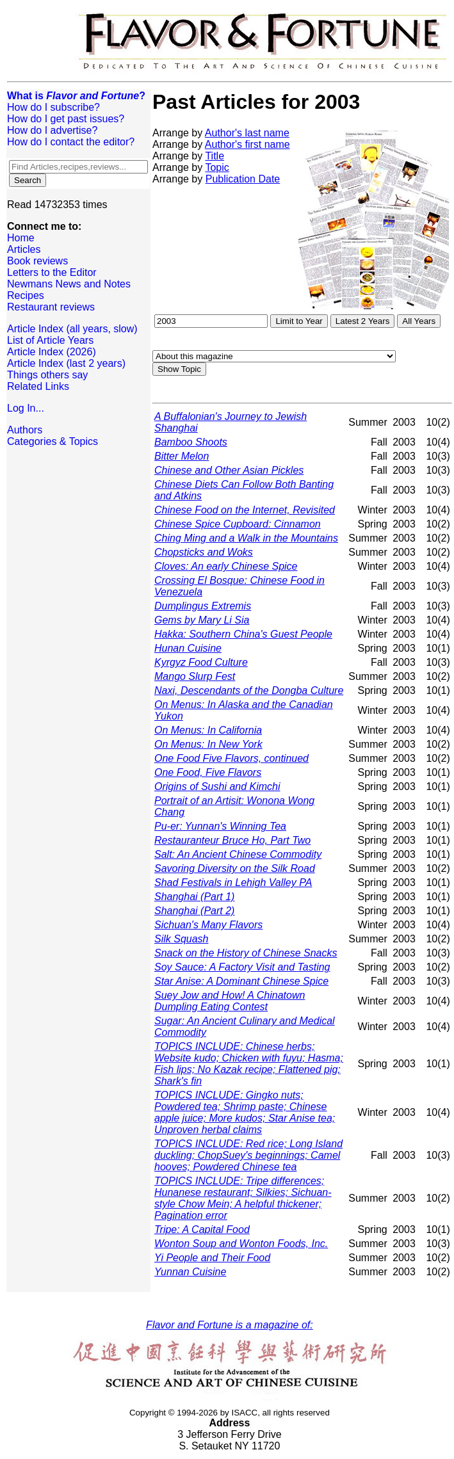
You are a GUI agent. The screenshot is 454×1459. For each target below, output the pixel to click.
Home (21, 237)
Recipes (25, 295)
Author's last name (247, 132)
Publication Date (243, 178)
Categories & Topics (52, 441)
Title (214, 155)
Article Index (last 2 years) (66, 363)
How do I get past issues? (65, 118)
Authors (24, 429)
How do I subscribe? (53, 107)
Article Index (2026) (51, 351)
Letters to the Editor (52, 272)
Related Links (38, 386)
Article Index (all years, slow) (72, 328)
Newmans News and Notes (69, 283)
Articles (23, 249)
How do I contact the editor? (70, 141)
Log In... (25, 408)
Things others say (47, 374)
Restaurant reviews (51, 307)
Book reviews (37, 260)
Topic (217, 167)
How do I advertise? (52, 130)
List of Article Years (50, 340)
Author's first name (247, 144)
